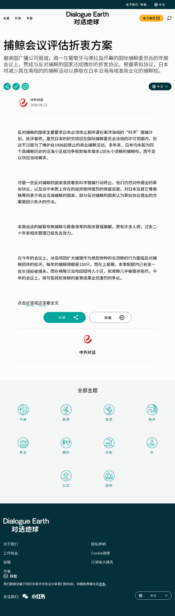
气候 (23, 412)
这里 (30, 303)
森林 (109, 479)
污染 (109, 445)
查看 (102, 584)
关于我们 (132, 4)
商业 (23, 445)
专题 (30, 18)
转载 (143, 4)
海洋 (152, 413)
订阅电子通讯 (102, 562)
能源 (66, 412)
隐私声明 (98, 544)
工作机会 (10, 553)
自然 (109, 412)
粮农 (66, 445)
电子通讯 (149, 18)
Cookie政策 (100, 553)
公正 (66, 479)
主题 (6, 18)
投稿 (7, 562)
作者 (7, 571)
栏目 (18, 18)
